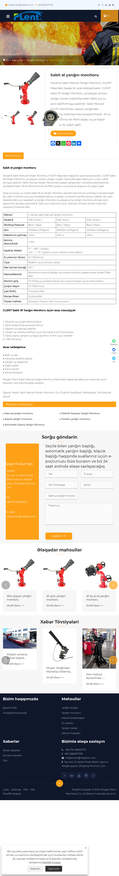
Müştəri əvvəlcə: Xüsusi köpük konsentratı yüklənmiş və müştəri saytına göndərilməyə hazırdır (17, 657)
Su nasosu (67, 724)
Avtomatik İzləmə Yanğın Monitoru (25, 426)
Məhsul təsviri (13, 156)
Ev (7, 61)
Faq (5, 762)
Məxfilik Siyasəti (12, 795)
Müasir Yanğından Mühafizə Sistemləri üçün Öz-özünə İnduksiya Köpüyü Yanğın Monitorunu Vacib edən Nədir (59, 671)
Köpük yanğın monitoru (18, 420)
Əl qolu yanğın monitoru (55, 599)
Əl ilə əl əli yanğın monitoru (97, 599)
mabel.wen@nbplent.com (21, 5)
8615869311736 (46, 5)
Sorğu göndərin (63, 134)
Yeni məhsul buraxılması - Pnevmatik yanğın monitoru (98, 677)
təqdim (58, 537)
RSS (25, 791)
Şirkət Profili (10, 709)
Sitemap (16, 791)
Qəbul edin (53, 868)
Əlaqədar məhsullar (59, 551)
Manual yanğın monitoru (63, 61)
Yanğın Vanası (70, 729)
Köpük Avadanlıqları (73, 719)
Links (6, 791)
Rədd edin (35, 868)
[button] (5, 586)
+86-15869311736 (73, 755)
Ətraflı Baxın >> (15, 607)
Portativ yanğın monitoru (75, 420)
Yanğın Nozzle (70, 709)
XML (32, 791)
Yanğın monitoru (36, 61)
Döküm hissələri (71, 734)
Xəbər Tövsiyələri (59, 623)
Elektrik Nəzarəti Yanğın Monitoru (80, 414)
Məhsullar (17, 61)
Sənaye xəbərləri (12, 756)
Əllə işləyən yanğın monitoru (19, 599)
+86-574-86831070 (16, 503)
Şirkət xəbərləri (11, 751)
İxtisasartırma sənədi (15, 714)
